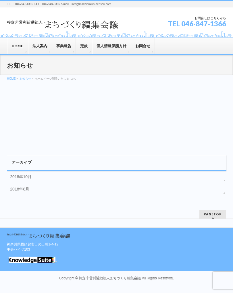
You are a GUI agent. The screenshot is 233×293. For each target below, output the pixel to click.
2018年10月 (21, 176)
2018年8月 (19, 189)
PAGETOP (213, 214)
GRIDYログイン (32, 260)
